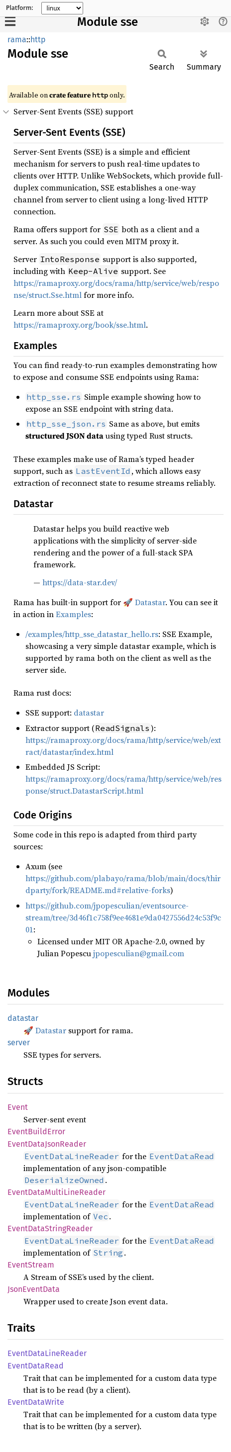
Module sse (107, 22)
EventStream (30, 1265)
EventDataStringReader (50, 1228)
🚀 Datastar (144, 602)
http (38, 39)
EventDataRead (35, 1365)
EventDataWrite (35, 1402)
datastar (89, 712)
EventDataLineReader (47, 1353)
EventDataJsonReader (46, 1144)
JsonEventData (33, 1289)
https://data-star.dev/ (79, 582)
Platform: (19, 7)
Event (17, 1107)
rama (16, 39)
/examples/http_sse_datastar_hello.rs (91, 634)
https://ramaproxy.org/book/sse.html (79, 324)
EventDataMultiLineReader (56, 1192)
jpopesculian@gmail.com (138, 953)
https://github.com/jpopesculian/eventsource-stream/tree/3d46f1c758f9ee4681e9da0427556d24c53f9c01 (123, 917)
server (18, 1042)
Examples (73, 614)
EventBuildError (36, 1131)
